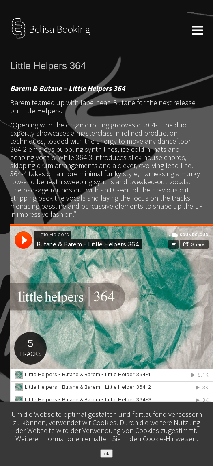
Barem (20, 102)
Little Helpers (40, 110)
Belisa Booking (50, 29)
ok (106, 454)
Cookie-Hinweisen (169, 438)
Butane (124, 102)
